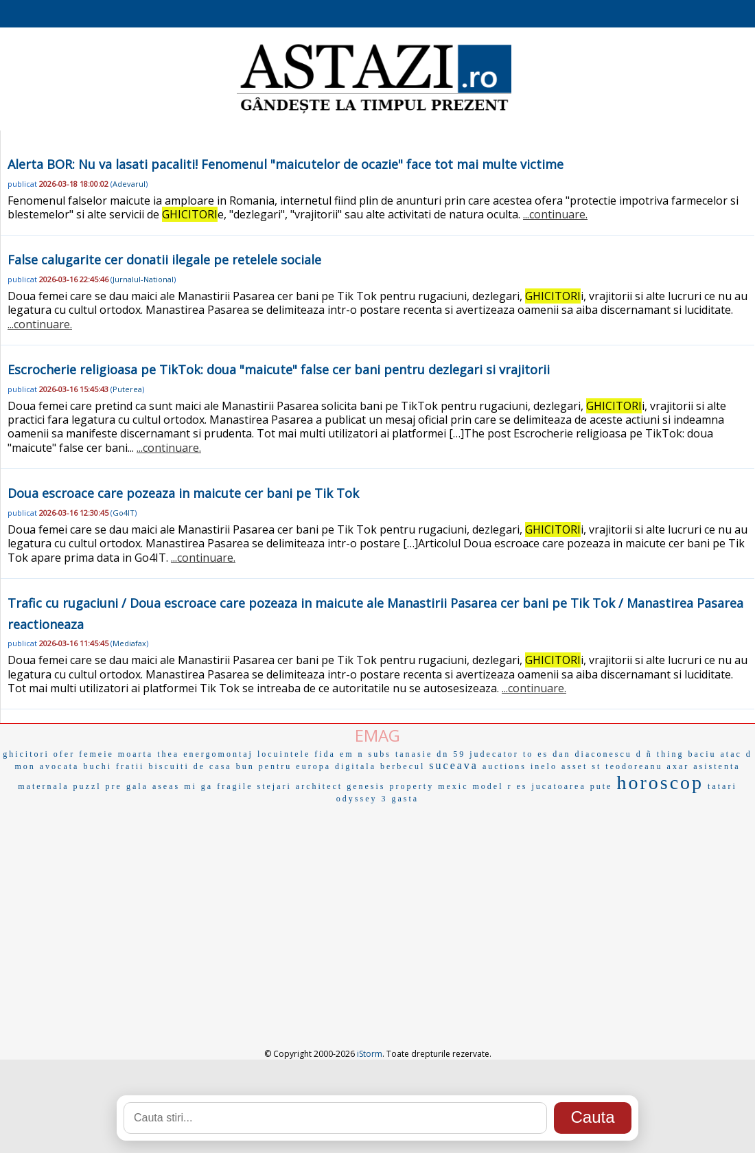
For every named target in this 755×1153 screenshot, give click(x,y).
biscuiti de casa (189, 766)
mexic (453, 786)
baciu (702, 754)
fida (325, 754)
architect (319, 786)
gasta (405, 798)
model (487, 786)
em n (352, 754)
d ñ (644, 754)
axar (678, 766)
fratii (130, 766)
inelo (544, 766)
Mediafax (129, 643)
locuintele (283, 754)
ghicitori (26, 754)
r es (517, 786)
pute (601, 786)
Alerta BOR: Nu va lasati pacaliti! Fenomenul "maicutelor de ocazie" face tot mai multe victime (286, 164)
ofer (64, 754)
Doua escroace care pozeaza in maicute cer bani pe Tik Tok (183, 493)
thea (168, 754)
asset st (581, 766)
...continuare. (555, 214)
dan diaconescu (592, 754)
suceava (453, 765)
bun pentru (264, 766)
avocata (60, 766)
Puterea (127, 389)
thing (670, 754)
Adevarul (129, 184)
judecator (494, 754)
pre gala (127, 786)
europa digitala (336, 766)
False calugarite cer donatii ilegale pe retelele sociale (164, 259)
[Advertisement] (377, 910)
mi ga (198, 786)
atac (731, 754)
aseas (166, 786)
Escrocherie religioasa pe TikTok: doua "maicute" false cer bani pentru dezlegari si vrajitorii (279, 369)
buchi (97, 766)
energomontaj (218, 754)
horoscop (660, 782)
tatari (722, 786)
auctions (504, 766)
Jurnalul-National (143, 279)
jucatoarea (558, 786)
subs (380, 754)
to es (535, 754)
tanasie (413, 754)
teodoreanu (633, 766)
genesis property (390, 786)
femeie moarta (116, 754)
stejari (274, 786)
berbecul (402, 766)
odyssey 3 (362, 798)
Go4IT (124, 512)
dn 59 (451, 754)
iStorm (369, 1054)
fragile (235, 786)
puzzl (87, 786)
